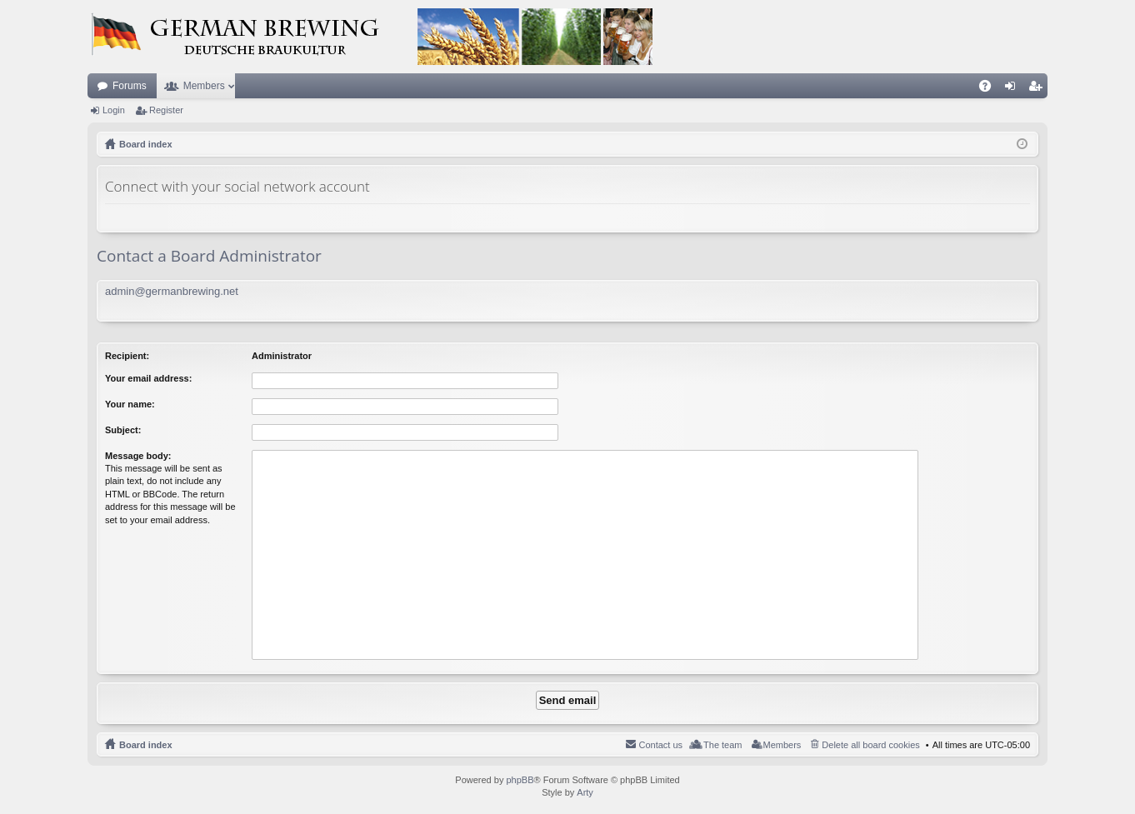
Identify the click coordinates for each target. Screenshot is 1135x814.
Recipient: (127, 356)
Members (204, 86)
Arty (585, 792)
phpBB (519, 780)
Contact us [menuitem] (660, 745)
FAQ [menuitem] (990, 89)
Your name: (130, 404)
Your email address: (148, 378)
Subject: (123, 430)
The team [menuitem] (722, 745)
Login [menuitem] (1013, 89)
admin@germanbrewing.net (171, 291)
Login (113, 110)
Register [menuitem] (1039, 89)
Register (166, 110)
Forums (129, 86)
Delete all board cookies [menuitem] (870, 745)
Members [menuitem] (782, 745)
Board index (145, 745)
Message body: (138, 456)
